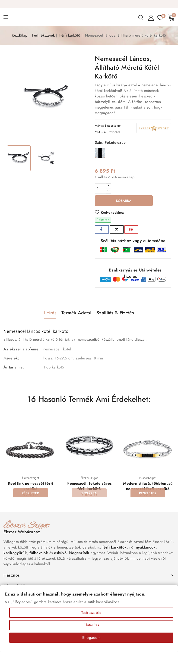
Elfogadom (91, 637)
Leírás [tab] (50, 312)
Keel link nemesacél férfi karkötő (30, 486)
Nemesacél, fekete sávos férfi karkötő (89, 486)
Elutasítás (91, 625)
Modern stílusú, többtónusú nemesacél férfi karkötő (147, 486)
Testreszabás (91, 612)
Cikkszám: (101, 132)
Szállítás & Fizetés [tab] (115, 312)
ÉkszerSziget (113, 126)
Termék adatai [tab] (76, 312)
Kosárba (124, 200)
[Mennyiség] (100, 188)
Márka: (99, 126)
